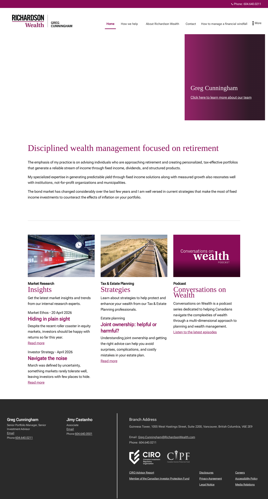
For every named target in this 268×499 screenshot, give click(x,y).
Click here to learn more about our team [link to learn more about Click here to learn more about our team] (221, 97)
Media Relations (245, 484)
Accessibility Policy (246, 478)
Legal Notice (206, 484)
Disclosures (206, 472)
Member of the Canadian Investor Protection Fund (159, 478)
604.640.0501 (83, 434)
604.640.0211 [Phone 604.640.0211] (252, 4)
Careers (240, 472)
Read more (36, 343)
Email (10, 433)
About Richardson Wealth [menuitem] (166, 24)
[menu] (261, 23)
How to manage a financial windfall (228, 24)
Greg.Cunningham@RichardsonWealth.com (166, 437)
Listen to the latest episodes (195, 332)
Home (114, 24)
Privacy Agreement (210, 478)
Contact (195, 24)
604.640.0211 (24, 438)
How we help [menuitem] (133, 24)
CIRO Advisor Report (141, 472)
